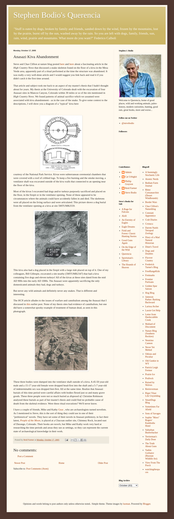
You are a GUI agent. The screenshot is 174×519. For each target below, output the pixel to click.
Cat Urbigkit (131, 177)
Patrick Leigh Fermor (151, 369)
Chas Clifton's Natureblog (151, 207)
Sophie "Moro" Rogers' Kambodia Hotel (152, 421)
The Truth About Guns (151, 445)
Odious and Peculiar (150, 355)
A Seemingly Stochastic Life (152, 173)
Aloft (124, 216)
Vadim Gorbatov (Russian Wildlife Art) (151, 454)
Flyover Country (149, 259)
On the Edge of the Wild (129, 248)
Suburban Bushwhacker (151, 431)
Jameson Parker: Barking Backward (152, 300)
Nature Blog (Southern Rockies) (151, 334)
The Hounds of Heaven (129, 266)
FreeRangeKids (152, 271)
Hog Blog (149, 293)
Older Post (103, 463)
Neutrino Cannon (149, 341)
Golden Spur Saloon (151, 287)
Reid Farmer (131, 188)
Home (61, 463)
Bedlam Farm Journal (151, 184)
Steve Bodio (131, 192)
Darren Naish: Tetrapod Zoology (151, 231)
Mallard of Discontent (150, 325)
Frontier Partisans (149, 280)
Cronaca (149, 224)
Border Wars (151, 202)
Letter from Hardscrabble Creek (151, 317)
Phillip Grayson (129, 182)
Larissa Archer (152, 306)
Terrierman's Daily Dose (151, 438)
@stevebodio (128, 123)
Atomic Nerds (151, 179)
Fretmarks (150, 275)
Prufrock (149, 378)
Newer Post (19, 463)
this (28, 304)
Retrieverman (151, 389)
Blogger (146, 504)
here (62, 64)
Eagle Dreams (128, 227)
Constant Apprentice (150, 214)
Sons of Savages (153, 413)
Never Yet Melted (150, 348)
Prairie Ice (150, 374)
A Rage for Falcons (127, 210)
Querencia (127, 254)
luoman (126, 504)
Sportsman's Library (127, 259)
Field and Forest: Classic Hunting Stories (129, 233)
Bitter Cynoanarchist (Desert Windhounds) (152, 194)
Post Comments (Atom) (37, 468)
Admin (128, 172)
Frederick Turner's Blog (151, 266)
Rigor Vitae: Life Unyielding (152, 394)
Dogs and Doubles (149, 252)
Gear (60, 409)
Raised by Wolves (150, 383)
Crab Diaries (151, 220)
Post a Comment (25, 456)
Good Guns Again (127, 241)
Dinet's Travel (151, 247)
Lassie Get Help (152, 310)
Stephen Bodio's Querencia (57, 15)
